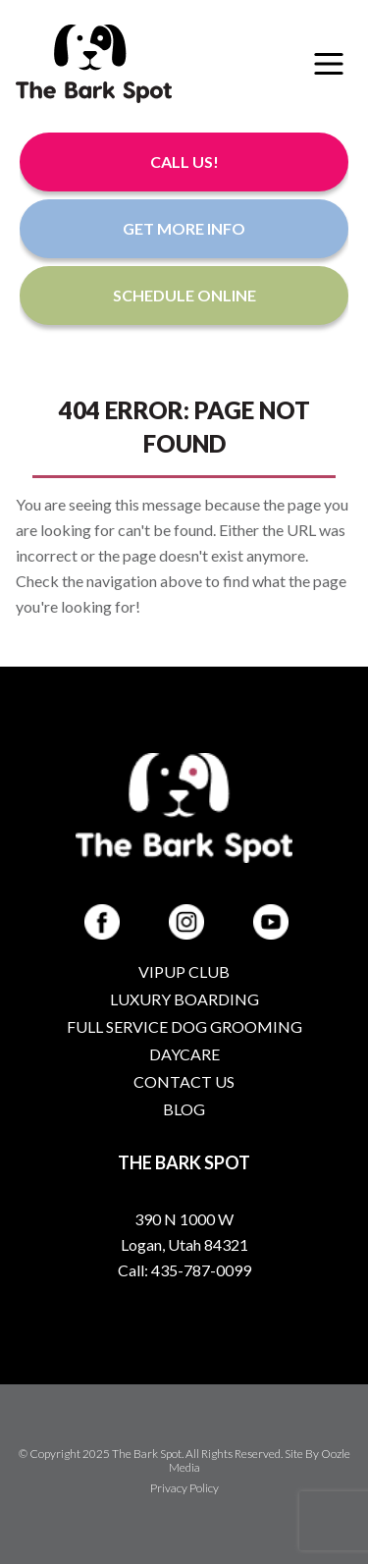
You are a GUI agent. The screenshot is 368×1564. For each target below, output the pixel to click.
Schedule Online (184, 295)
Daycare (184, 1054)
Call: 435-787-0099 (184, 1270)
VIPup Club (184, 971)
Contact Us (184, 1081)
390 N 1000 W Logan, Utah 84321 (184, 1232)
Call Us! (184, 161)
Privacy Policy (184, 1488)
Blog (184, 1109)
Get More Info (184, 228)
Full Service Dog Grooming (184, 1026)
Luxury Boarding (184, 999)
